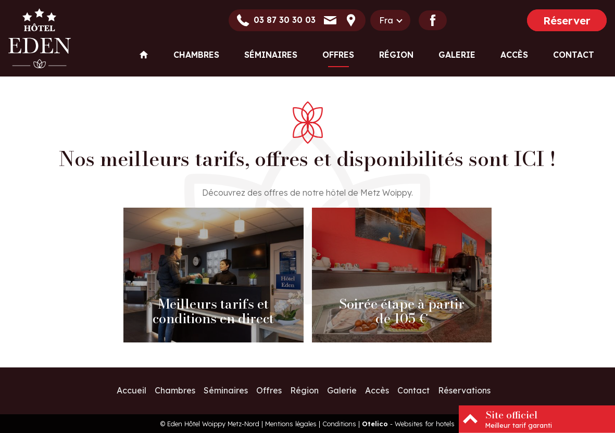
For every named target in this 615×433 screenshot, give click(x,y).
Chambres (196, 54)
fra (386, 20)
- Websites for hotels (408, 423)
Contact (573, 54)
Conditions (339, 423)
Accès (514, 54)
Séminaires (270, 54)
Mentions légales (291, 423)
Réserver (567, 20)
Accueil (131, 390)
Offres (338, 54)
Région (396, 54)
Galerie (456, 54)
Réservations (464, 390)
